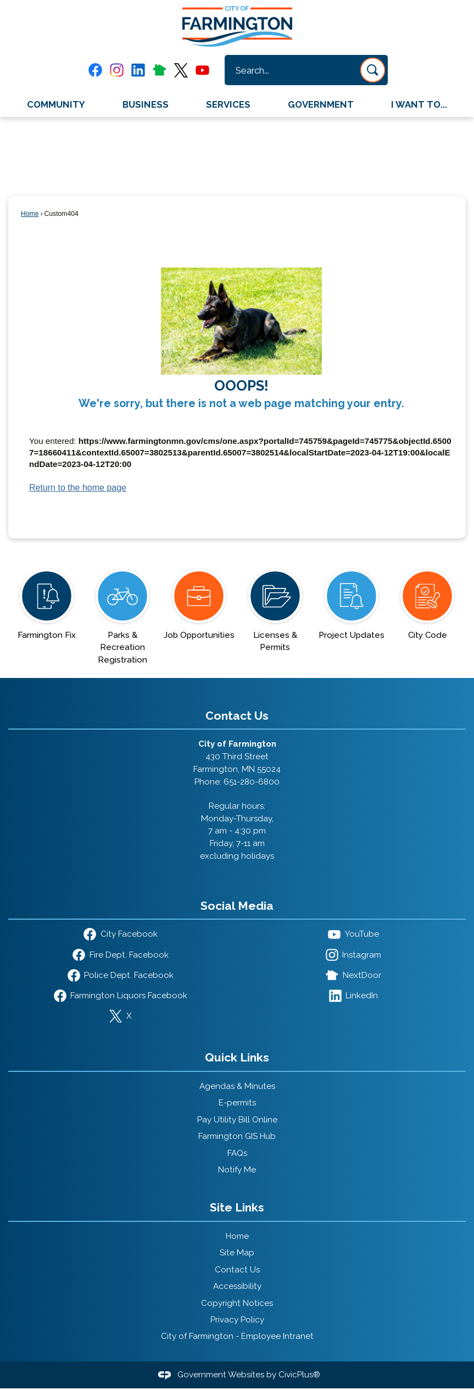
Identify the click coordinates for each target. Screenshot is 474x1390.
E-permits (237, 1103)
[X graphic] (181, 70)
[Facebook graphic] (95, 70)
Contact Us (237, 1270)
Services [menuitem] (228, 104)
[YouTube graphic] (202, 70)
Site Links (237, 1207)
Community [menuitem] (56, 104)
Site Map (237, 1253)
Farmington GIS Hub (237, 1136)
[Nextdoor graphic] (159, 69)
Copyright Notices (237, 1303)
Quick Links (237, 1057)
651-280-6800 (252, 782)
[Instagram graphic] (117, 70)
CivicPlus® (299, 1375)
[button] (372, 70)
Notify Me (237, 1170)
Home (29, 214)
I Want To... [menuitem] (419, 104)
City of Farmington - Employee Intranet (237, 1336)
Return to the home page (77, 487)
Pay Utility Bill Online (237, 1120)
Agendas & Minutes (237, 1086)
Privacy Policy (237, 1320)
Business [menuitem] (145, 104)
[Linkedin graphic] (138, 70)
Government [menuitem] (321, 104)
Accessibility (237, 1286)
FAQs (237, 1153)
